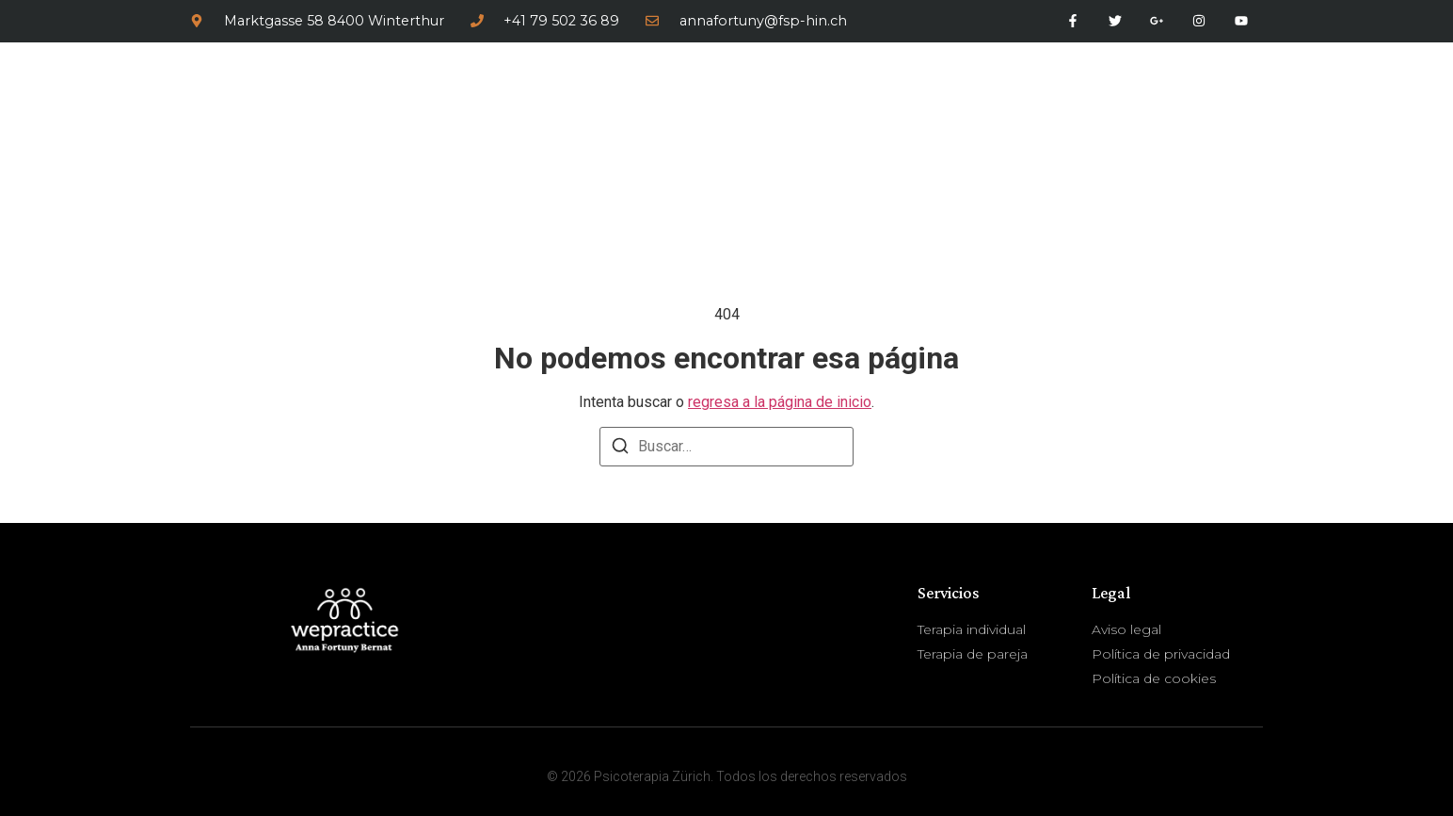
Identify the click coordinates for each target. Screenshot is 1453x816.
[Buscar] (620, 449)
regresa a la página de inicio (779, 402)
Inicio (873, 108)
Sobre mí (965, 108)
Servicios (1083, 108)
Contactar (1206, 108)
